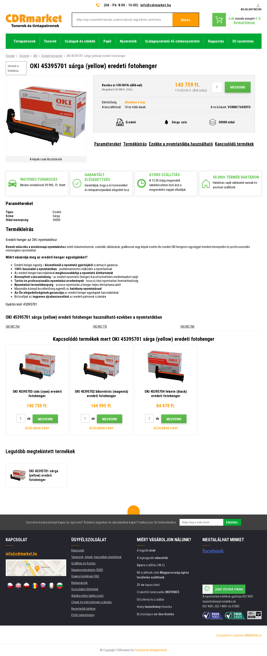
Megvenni (237, 87)
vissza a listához (13, 68)
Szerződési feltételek (84, 589)
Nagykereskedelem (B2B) (87, 570)
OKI (35, 56)
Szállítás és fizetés (83, 563)
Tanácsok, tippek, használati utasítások (96, 557)
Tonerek (24, 56)
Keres (185, 20)
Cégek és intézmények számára (91, 602)
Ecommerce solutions (230, 635)
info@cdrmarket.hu (155, 5)
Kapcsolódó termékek (234, 144)
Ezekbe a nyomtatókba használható (181, 144)
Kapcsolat (77, 550)
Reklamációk (79, 583)
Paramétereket (107, 144)
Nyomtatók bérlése (83, 609)
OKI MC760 (13, 327)
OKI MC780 (187, 327)
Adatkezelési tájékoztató (87, 596)
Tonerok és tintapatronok (151, 650)
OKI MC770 (100, 327)
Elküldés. (232, 522)
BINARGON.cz (253, 635)
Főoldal (10, 56)
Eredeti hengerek (52, 56)
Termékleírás (135, 144)
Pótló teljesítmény (82, 615)
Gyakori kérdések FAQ (85, 576)
